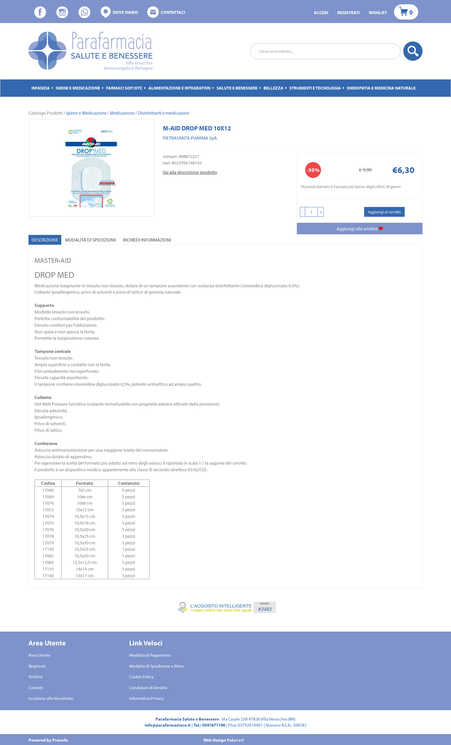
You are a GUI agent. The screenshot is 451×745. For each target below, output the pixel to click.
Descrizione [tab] (45, 240)
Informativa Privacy (146, 698)
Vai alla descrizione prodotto (190, 172)
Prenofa (60, 740)
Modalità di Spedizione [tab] (90, 240)
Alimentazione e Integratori (179, 88)
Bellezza (273, 88)
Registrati (348, 12)
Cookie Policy (141, 676)
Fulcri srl (235, 740)
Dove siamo (119, 12)
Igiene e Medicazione (78, 88)
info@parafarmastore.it (168, 725)
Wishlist (378, 12)
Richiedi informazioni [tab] (147, 240)
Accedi (321, 12)
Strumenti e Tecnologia (315, 88)
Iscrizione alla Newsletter (51, 698)
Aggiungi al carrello (384, 211)
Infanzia (40, 88)
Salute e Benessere (237, 88)
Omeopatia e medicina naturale (381, 88)
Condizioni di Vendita (148, 687)
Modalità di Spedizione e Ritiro (156, 666)
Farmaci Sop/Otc (124, 88)
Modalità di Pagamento (150, 655)
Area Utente (39, 655)
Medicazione (122, 113)
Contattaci (166, 12)
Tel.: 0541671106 (209, 725)
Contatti (35, 687)
